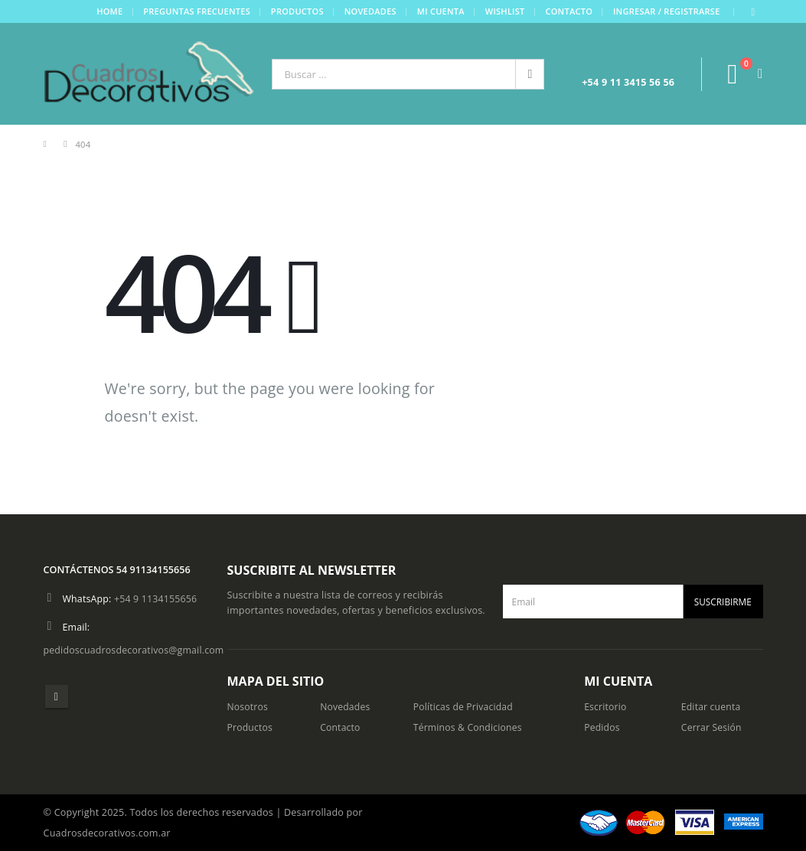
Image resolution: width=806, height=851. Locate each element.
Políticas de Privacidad (465, 706)
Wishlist (504, 11)
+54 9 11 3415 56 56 (628, 82)
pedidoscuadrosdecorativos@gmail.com (136, 650)
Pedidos (602, 727)
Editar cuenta (711, 706)
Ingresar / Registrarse (666, 11)
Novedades (370, 11)
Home (109, 11)
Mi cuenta (440, 11)
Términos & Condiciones (469, 727)
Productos (296, 11)
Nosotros (248, 706)
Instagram (56, 696)
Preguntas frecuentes (196, 11)
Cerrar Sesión (712, 727)
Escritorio (606, 706)
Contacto (568, 11)
